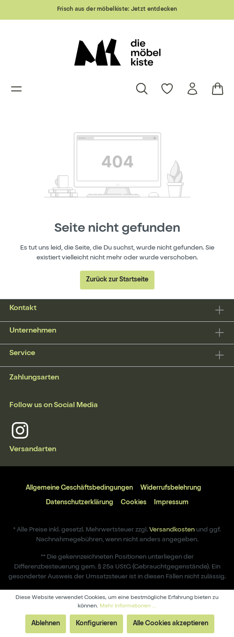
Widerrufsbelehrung (170, 488)
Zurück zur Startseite (117, 280)
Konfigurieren (96, 624)
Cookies (133, 503)
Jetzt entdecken (154, 10)
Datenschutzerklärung (79, 503)
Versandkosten (172, 530)
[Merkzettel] (167, 89)
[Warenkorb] (215, 89)
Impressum (171, 503)
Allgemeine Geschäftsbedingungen (79, 488)
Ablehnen (45, 624)
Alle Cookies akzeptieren (170, 624)
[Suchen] (141, 89)
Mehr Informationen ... (128, 606)
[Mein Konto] (192, 89)
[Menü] (16, 89)
